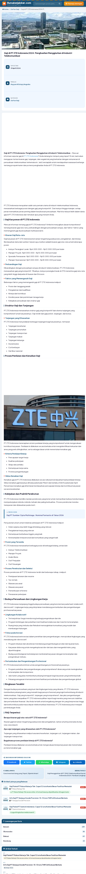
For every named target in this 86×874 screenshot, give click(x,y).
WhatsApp (44, 762)
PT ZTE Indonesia (31, 156)
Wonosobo (44, 831)
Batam (44, 826)
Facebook (11, 762)
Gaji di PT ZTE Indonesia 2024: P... (33, 9)
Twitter (28, 762)
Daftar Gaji (15, 9)
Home (5, 9)
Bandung (44, 841)
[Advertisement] (44, 133)
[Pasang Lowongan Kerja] (74, 4)
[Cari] (59, 4)
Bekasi (44, 836)
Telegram (61, 762)
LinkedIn (77, 762)
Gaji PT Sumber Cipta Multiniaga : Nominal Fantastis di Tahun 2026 (35, 515)
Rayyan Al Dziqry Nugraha (20, 84)
